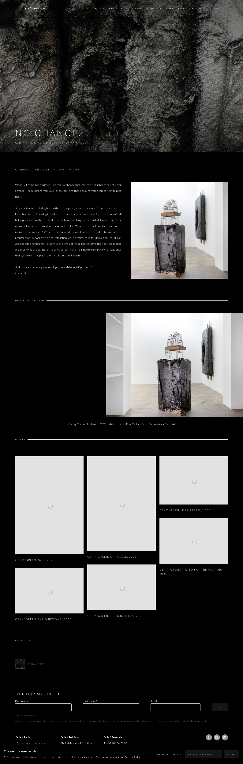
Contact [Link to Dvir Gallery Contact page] (218, 8)
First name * (22, 701)
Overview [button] (22, 169)
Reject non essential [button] (203, 754)
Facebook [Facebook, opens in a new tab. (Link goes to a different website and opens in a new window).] (209, 737)
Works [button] (74, 169)
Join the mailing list (225, 737)
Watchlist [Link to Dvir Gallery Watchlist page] (199, 8)
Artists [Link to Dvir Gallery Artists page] (98, 8)
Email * (155, 701)
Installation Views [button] (50, 169)
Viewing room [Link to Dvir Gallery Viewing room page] (143, 8)
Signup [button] (220, 707)
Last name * (90, 701)
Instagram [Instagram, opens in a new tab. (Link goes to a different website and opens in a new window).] (217, 737)
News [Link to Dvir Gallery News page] (182, 8)
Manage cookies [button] (170, 754)
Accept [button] (231, 754)
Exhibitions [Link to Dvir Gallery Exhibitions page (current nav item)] (118, 8)
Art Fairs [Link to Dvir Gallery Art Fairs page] (166, 8)
